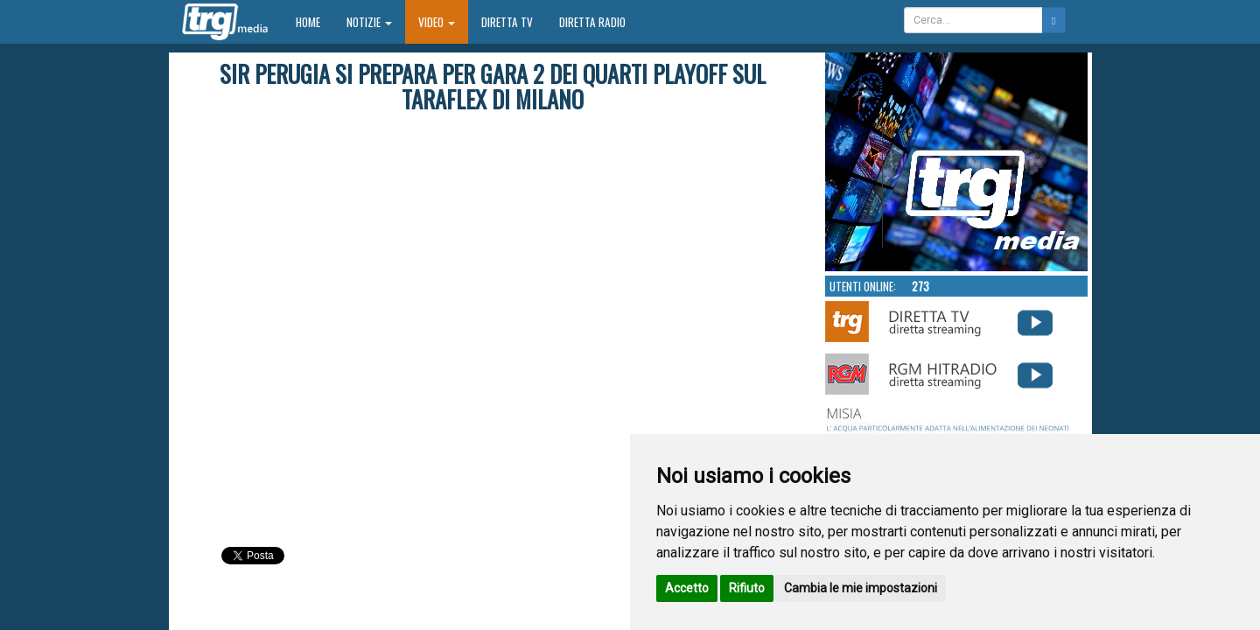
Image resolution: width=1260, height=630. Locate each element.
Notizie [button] (369, 22)
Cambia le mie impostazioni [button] (860, 588)
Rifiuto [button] (747, 588)
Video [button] (436, 22)
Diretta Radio (592, 22)
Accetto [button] (687, 588)
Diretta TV (507, 22)
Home (314, 21)
